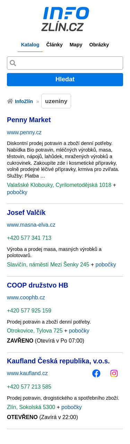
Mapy (76, 44)
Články (54, 44)
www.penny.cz (24, 132)
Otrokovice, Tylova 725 (35, 331)
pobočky (17, 192)
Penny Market (29, 120)
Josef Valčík (26, 212)
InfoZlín (24, 101)
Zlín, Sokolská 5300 (32, 407)
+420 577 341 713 (29, 238)
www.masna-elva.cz (31, 225)
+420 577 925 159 (29, 311)
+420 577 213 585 (29, 387)
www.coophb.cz (26, 297)
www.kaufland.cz (27, 373)
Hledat (65, 79)
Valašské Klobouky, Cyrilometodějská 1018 (60, 185)
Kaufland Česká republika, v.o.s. (58, 361)
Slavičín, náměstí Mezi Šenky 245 (49, 265)
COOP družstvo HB (37, 285)
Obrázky (99, 44)
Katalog (30, 44)
